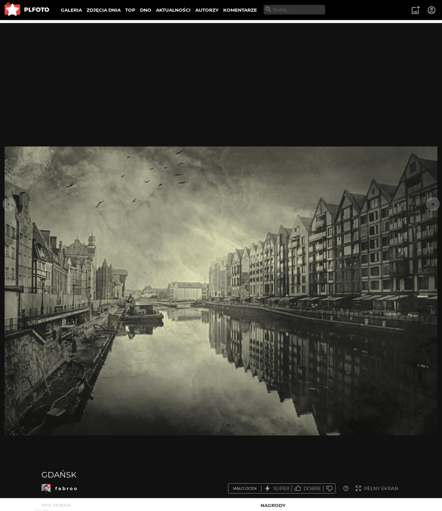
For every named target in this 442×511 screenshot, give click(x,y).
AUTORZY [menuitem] (207, 10)
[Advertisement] (221, 66)
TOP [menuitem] (130, 10)
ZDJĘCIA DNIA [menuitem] (104, 10)
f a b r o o (66, 488)
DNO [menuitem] (145, 10)
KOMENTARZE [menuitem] (240, 10)
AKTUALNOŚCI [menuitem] (173, 10)
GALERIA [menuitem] (71, 10)
